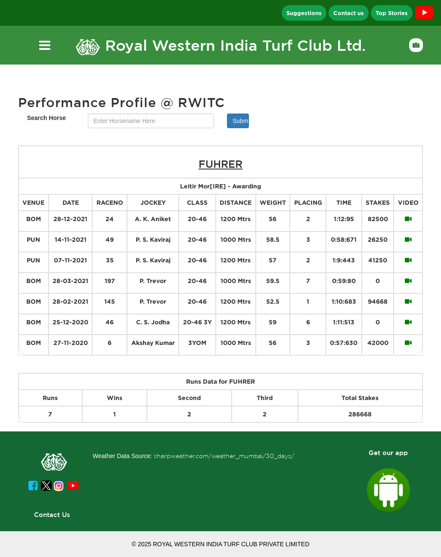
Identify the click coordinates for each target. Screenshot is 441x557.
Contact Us (52, 514)
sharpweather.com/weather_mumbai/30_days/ (224, 455)
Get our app (388, 452)
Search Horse (46, 117)
